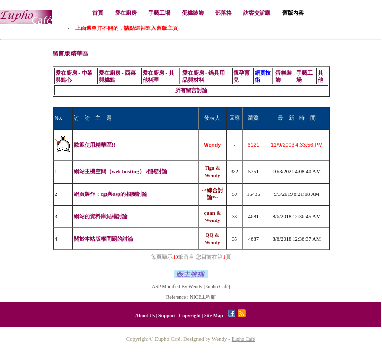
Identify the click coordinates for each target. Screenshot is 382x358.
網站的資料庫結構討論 (101, 216)
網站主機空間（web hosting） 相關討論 (121, 171)
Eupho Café (243, 339)
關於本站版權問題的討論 (103, 239)
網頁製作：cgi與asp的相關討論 (110, 194)
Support (167, 315)
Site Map (213, 315)
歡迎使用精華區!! (94, 145)
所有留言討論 (191, 90)
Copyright (190, 315)
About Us (145, 315)
